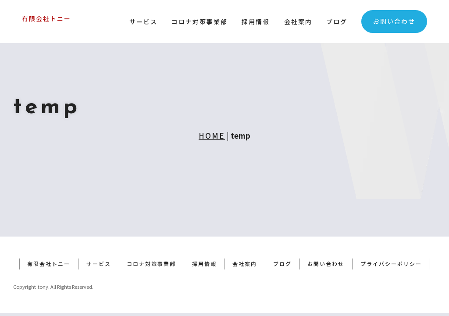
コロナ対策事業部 (199, 21)
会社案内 (298, 21)
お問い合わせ (394, 21)
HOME (212, 135)
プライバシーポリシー (392, 266)
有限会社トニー (46, 18)
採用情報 (256, 21)
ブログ (336, 21)
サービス (143, 21)
